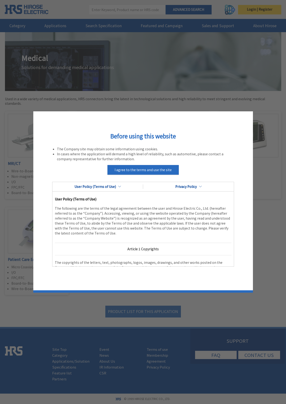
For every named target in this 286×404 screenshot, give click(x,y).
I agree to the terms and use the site (143, 169)
